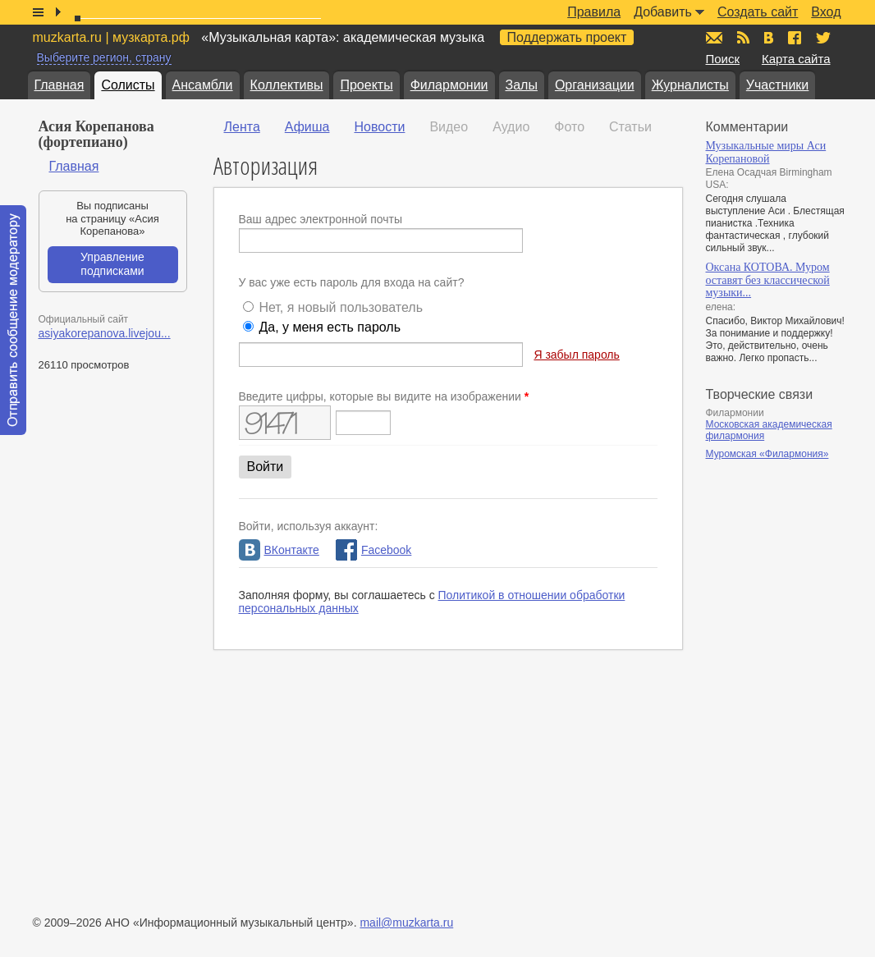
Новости (379, 127)
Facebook (373, 550)
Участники (777, 85)
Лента (242, 127)
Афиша (307, 127)
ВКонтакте (279, 550)
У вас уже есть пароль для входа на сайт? (352, 282)
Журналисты (690, 85)
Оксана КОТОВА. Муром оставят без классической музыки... (768, 280)
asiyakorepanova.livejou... (105, 333)
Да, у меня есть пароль (330, 327)
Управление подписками (112, 264)
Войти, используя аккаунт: (308, 526)
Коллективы (286, 85)
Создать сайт (757, 12)
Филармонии (449, 85)
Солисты (127, 85)
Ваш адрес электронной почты (321, 219)
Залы (522, 85)
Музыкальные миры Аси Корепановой (766, 152)
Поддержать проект (567, 37)
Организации (594, 85)
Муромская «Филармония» (767, 454)
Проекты (366, 85)
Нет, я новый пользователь (341, 307)
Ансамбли (202, 85)
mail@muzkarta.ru (406, 922)
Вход (826, 12)
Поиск (723, 59)
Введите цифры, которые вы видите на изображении (384, 396)
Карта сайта (796, 59)
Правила (594, 12)
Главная (59, 85)
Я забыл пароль (576, 354)
